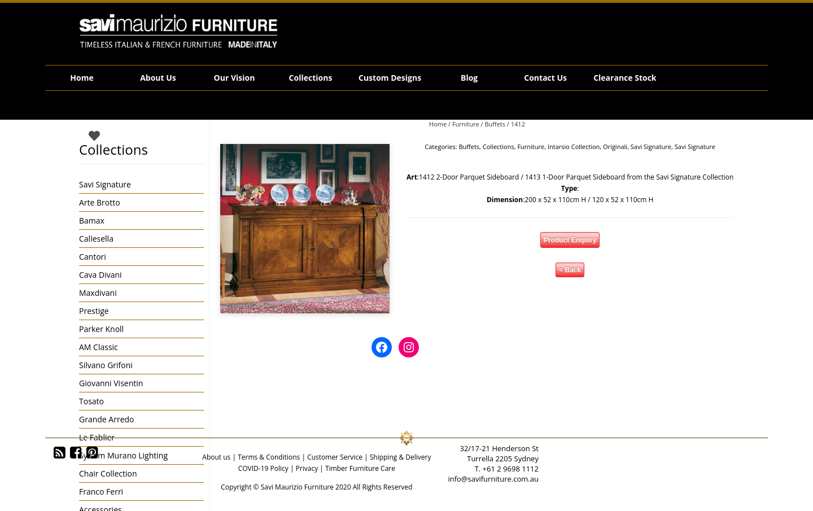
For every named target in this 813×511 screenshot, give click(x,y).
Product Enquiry (570, 240)
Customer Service (334, 457)
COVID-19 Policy (263, 468)
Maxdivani (98, 292)
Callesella (96, 238)
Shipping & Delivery (400, 457)
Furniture (465, 124)
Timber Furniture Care (360, 468)
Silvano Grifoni (106, 365)
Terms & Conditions (269, 457)
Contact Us (545, 77)
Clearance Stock (624, 77)
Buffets (494, 124)
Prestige (94, 310)
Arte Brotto (99, 202)
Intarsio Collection (574, 146)
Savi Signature (651, 146)
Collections (311, 77)
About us (216, 457)
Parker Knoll (101, 329)
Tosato (91, 401)
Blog (469, 77)
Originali (615, 146)
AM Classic (98, 347)
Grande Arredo (106, 419)
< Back (570, 270)
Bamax (91, 220)
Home (81, 77)
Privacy (307, 468)
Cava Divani (100, 274)
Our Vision (234, 77)
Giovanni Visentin (111, 383)
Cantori (92, 256)
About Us (158, 77)
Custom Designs (390, 77)
